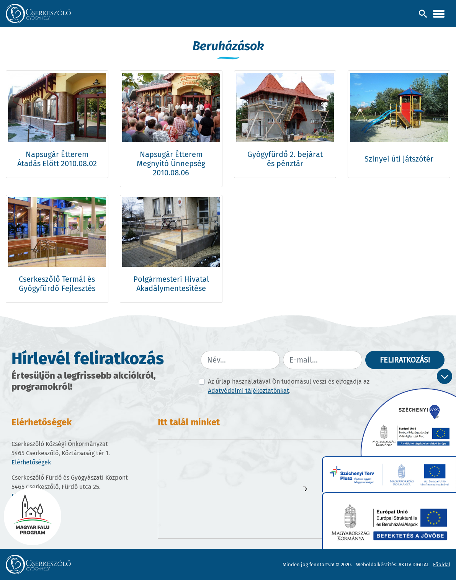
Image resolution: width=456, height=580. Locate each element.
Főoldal (441, 564)
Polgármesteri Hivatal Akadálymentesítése (171, 283)
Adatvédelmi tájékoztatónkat (248, 390)
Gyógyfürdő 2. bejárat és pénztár (285, 159)
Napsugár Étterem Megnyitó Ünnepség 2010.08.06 (171, 163)
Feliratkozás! (405, 359)
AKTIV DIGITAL (414, 564)
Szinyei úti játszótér (398, 158)
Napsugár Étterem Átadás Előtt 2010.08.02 (57, 159)
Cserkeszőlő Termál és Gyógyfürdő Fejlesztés (57, 283)
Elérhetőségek (31, 462)
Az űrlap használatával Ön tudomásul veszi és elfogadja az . (288, 386)
